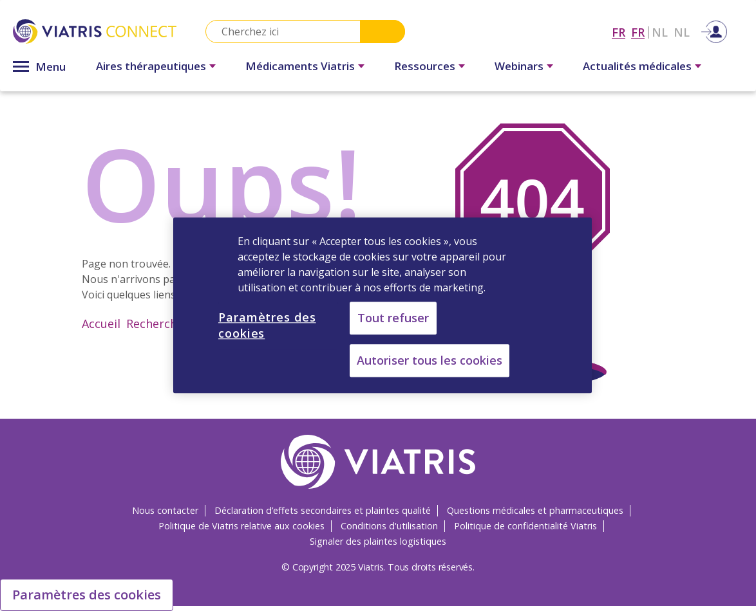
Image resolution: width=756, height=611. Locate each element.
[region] (382, 305)
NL (660, 32)
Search (382, 31)
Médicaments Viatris (300, 66)
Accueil (101, 323)
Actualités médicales (637, 66)
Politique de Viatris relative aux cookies (241, 525)
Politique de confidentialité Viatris (525, 525)
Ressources (424, 66)
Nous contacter (165, 510)
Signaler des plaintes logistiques (378, 541)
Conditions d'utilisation (389, 525)
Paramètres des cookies (86, 594)
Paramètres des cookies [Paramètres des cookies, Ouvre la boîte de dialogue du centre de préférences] (267, 325)
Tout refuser (393, 317)
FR (618, 32)
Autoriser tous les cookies (429, 361)
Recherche (155, 323)
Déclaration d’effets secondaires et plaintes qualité (322, 510)
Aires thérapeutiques (151, 66)
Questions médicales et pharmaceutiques (535, 510)
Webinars (519, 66)
